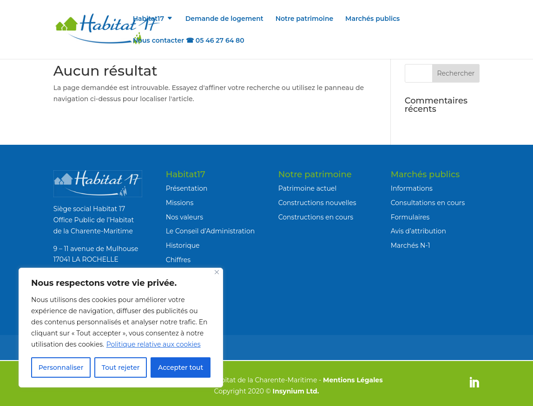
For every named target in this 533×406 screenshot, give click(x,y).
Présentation (187, 188)
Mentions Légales (353, 380)
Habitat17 (148, 19)
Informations (412, 188)
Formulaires (410, 217)
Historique (183, 245)
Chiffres (178, 260)
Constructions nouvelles (317, 203)
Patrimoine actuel (307, 188)
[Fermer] (217, 272)
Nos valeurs (184, 217)
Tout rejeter (121, 367)
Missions (180, 203)
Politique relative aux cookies (153, 344)
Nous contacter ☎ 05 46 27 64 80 (188, 41)
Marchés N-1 (410, 245)
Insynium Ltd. (296, 391)
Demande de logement (224, 19)
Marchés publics (372, 19)
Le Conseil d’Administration (210, 231)
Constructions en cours (316, 217)
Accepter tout (180, 367)
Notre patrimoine (305, 19)
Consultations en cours (428, 203)
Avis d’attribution (418, 231)
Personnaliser (61, 367)
